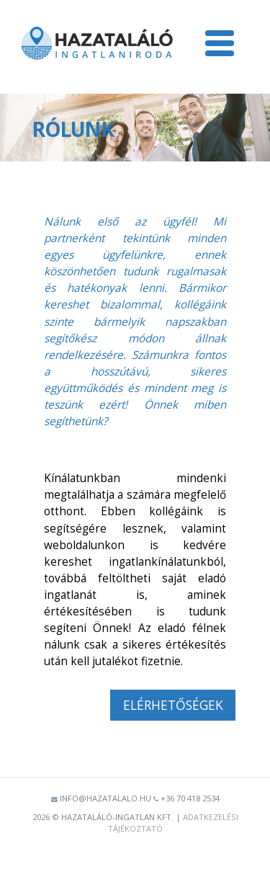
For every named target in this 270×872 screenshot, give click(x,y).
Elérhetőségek (173, 704)
